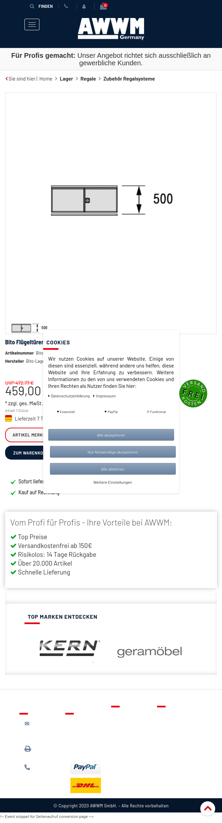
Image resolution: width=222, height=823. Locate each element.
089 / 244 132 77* (41, 773)
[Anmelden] (85, 6)
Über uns (172, 719)
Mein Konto (128, 748)
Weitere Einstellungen (112, 482)
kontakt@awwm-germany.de (43, 733)
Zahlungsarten (86, 742)
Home (45, 78)
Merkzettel (128, 728)
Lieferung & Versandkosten (87, 729)
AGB (166, 738)
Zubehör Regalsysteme (129, 78)
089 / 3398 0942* (37, 754)
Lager (66, 78)
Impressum (174, 758)
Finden (41, 6)
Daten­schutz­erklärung (69, 395)
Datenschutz (176, 728)
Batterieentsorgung (92, 752)
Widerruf (172, 748)
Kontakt (125, 719)
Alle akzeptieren (111, 434)
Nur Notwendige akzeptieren (113, 451)
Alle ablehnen (112, 468)
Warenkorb (128, 738)
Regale (88, 78)
